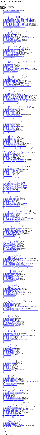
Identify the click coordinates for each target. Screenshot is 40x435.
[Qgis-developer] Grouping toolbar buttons (9, 379)
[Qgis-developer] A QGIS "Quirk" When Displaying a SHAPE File (13, 308)
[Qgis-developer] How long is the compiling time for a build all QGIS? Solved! (15, 178)
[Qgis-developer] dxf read (6, 338)
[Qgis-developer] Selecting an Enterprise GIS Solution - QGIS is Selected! (15, 83)
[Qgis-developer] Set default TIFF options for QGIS (11, 217)
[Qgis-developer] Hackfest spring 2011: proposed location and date (13, 15)
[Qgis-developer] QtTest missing (8, 254)
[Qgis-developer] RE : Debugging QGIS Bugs (10, 153)
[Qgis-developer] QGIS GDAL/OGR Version (10, 101)
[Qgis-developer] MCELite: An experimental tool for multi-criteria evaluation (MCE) (16, 86)
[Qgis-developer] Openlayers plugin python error (10, 276)
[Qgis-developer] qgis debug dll (7, 134)
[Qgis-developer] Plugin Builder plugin (9, 316)
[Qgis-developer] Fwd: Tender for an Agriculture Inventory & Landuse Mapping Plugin (17, 61)
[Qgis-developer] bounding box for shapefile (10, 144)
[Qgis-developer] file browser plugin (8, 413)
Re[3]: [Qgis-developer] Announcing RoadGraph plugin (11, 224)
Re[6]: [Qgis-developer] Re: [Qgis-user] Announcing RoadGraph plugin (14, 409)
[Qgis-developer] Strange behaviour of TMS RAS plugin (12, 169)
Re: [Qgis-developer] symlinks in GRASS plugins (10, 145)
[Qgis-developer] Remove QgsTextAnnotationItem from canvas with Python (15, 329)
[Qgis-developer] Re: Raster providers (8, 108)
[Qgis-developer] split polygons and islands (9, 180)
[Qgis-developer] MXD (6, 374)
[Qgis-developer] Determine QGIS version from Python (11, 75)
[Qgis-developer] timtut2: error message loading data (11, 177)
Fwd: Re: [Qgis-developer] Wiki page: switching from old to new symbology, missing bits (17, 266)
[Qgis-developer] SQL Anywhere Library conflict (10, 11)
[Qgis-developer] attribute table (7, 38)
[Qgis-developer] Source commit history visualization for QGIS (13, 47)
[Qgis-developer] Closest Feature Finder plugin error (11, 298)
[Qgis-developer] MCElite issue (7, 127)
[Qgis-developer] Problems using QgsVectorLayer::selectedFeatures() (14, 425)
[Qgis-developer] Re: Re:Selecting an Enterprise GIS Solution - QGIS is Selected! (16, 98)
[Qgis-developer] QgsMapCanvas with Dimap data (11, 322)
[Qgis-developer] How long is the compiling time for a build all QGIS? (14, 159)
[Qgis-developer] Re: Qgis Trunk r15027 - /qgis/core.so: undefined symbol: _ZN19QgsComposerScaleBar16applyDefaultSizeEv (15, 186)
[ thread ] (11, 3)
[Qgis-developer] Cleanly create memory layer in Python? (12, 80)
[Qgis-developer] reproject (7, 403)
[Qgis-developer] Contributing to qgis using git (10, 50)
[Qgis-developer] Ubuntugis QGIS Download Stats (11, 10)
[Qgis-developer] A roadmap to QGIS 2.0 (9, 234)
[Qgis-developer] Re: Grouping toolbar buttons (10, 386)
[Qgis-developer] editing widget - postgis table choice (11, 44)
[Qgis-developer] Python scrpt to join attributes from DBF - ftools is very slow (15, 210)
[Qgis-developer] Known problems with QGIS (10, 424)
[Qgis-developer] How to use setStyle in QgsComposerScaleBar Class (14, 143)
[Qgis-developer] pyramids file (7, 189)
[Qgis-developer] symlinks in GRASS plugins (10, 109)
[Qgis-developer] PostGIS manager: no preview (10, 378)
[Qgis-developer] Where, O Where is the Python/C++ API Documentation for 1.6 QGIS (17, 18)
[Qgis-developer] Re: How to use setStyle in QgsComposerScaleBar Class (14, 147)
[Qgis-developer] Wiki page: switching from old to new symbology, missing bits (16, 258)
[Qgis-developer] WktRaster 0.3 (7, 59)
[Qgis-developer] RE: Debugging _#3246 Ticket (10, 82)
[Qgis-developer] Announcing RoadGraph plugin (10, 198)
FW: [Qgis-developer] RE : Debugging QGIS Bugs (11, 241)
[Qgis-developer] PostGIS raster (7, 32)
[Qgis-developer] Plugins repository (8, 304)
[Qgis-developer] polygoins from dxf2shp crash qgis (11, 333)
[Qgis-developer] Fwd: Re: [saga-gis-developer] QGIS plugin (12, 14)
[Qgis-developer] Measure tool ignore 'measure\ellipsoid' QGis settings (14, 27)
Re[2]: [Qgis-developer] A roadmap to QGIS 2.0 (10, 324)
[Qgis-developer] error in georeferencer (9, 336)
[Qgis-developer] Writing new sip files (9, 42)
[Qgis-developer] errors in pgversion (8, 34)
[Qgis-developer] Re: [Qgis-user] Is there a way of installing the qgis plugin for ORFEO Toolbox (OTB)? (20, 381)
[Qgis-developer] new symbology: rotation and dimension (12, 30)
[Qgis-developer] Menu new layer (8, 422)
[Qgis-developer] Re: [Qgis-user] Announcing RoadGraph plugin (13, 228)
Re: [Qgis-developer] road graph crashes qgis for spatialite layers (13, 415)
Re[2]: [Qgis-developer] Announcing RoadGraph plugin (11, 223)
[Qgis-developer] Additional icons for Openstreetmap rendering (13, 114)
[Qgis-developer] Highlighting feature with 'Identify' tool (12, 268)
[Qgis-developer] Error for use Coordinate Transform (11, 219)
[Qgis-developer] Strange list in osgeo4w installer (10, 45)
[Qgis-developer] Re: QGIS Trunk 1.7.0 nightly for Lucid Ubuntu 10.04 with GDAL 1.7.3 (17, 69)
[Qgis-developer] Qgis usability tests (8, 280)
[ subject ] (14, 3)
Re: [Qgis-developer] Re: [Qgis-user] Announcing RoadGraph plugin (14, 230)
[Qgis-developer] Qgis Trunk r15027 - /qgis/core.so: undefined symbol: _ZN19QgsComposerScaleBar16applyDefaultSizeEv (14, 184)
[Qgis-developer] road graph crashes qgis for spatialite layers (12, 412)
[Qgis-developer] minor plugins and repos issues (10, 94)
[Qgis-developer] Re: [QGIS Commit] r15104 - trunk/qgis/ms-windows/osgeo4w (16, 406)
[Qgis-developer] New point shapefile (8, 33)
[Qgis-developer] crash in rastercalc (8, 196)
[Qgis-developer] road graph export (8, 418)
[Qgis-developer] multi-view (7, 167)
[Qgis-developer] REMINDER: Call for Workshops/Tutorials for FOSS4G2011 (15, 371)
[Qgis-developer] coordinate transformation (9, 121)
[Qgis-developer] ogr (6, 261)
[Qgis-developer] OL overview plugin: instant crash (11, 274)
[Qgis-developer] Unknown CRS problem (9, 62)
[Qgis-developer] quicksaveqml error (8, 63)
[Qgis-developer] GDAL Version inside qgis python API (11, 36)
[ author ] (18, 3)
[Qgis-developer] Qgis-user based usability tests (10, 273)
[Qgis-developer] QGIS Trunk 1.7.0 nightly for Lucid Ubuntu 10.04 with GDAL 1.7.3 (16, 68)
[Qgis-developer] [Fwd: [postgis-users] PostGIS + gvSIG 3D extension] (14, 292)
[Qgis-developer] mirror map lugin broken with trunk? (11, 339)
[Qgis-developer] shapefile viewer (8, 122)
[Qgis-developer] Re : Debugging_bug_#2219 (10, 416)
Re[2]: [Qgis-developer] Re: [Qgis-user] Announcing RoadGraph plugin (14, 390)
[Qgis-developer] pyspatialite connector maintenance (11, 126)
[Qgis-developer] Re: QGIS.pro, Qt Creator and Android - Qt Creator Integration (16, 37)
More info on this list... (6, 4)
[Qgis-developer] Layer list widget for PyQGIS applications (12, 233)
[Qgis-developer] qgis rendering (7, 65)
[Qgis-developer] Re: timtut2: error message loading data (12, 194)
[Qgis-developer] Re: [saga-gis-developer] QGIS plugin (11, 16)
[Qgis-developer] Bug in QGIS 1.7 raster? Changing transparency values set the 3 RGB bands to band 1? (20, 301)
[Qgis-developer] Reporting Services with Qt (10, 70)
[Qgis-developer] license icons (7, 201)
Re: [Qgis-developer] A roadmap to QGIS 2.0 (10, 317)
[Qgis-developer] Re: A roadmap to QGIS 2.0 (10, 243)
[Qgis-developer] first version (7, 154)
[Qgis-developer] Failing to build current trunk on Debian (12, 392)
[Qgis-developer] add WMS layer (8, 421)
